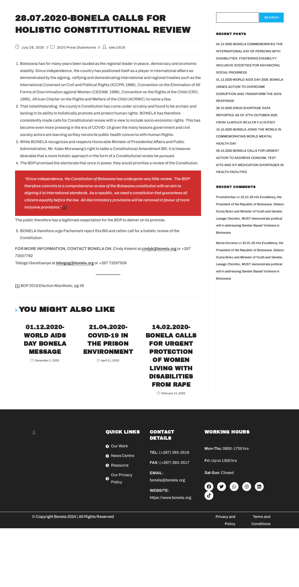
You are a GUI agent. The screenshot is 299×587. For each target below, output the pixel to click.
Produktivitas (226, 197)
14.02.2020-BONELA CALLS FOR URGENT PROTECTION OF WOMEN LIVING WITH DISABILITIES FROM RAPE (171, 385)
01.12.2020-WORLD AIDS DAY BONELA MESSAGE (45, 343)
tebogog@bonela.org (75, 263)
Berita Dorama (226, 243)
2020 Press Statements (76, 47)
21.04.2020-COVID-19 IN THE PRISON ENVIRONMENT (108, 349)
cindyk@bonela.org (159, 248)
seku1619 (117, 47)
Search (271, 17)
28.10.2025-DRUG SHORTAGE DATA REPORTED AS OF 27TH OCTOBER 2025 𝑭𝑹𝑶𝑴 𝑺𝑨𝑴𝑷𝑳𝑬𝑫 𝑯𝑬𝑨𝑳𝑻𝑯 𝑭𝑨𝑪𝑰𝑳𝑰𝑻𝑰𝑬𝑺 (246, 115)
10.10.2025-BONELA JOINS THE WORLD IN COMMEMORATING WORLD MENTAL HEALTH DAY (248, 137)
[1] (17, 286)
